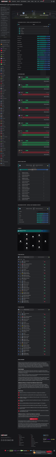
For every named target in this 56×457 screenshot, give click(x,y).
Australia (4, 5)
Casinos (29, 1)
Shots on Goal (19, 36)
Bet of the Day (3, 22)
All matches (3, 7)
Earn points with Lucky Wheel (5, 14)
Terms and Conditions (34, 442)
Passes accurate (19, 63)
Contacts (32, 438)
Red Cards (18, 69)
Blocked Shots (19, 42)
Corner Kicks (19, 50)
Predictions (14, 1)
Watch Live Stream (34, 418)
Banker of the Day (4, 28)
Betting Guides (21, 445)
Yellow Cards (19, 67)
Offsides (18, 52)
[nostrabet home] (4, 435)
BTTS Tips (3, 35)
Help (38, 1)
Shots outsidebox (19, 46)
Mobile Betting (21, 442)
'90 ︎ (19, 31)
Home (21, 259)
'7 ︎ (48, 26)
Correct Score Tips (4, 25)
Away (24, 259)
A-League (7, 5)
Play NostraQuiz (4, 16)
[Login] (54, 1)
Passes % (18, 65)
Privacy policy (33, 443)
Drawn (20, 215)
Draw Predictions (4, 27)
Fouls (18, 48)
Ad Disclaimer (33, 446)
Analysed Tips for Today (5, 9)
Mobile (32, 1)
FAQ (32, 437)
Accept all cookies (49, 451)
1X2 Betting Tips (4, 30)
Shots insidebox (19, 44)
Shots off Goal (19, 38)
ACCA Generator (4, 10)
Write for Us (33, 441)
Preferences (49, 453)
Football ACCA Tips (4, 20)
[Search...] (52, 1)
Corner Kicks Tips (4, 33)
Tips (1, 5)
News (35, 1)
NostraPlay (42, 1)
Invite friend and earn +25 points (4, 18)
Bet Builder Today (4, 23)
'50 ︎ (19, 28)
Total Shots (19, 40)
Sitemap (32, 445)
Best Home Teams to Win (5, 32)
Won (20, 213)
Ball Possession (19, 54)
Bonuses (18, 1)
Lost (19, 217)
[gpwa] (11, 450)
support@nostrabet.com (47, 441)
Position (20, 211)
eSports (20, 443)
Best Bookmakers (23, 1)
